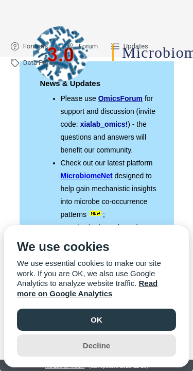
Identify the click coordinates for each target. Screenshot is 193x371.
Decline (96, 345)
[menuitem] (32, 46)
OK (96, 319)
